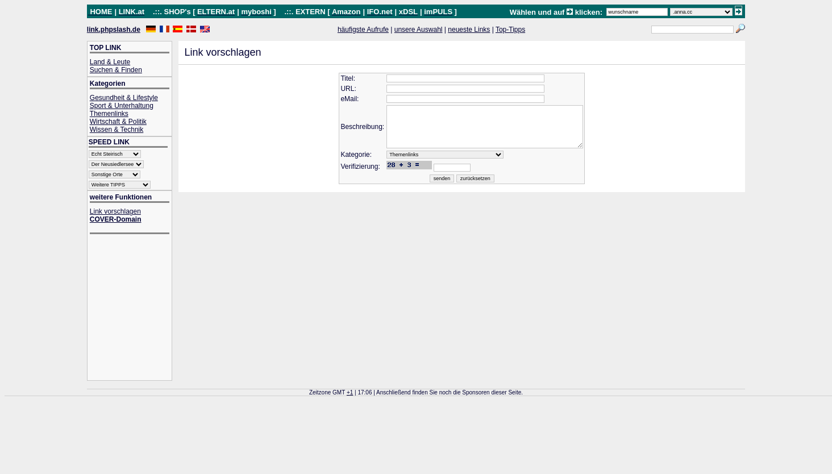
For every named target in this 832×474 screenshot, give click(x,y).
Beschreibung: (353, 131)
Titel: (338, 78)
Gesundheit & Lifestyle (124, 98)
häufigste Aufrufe (363, 30)
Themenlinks (109, 114)
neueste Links (469, 30)
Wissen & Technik (116, 130)
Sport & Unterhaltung (121, 106)
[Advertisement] (135, 308)
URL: (338, 89)
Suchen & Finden (116, 70)
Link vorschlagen (115, 211)
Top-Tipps (510, 30)
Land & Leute (110, 62)
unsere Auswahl (418, 30)
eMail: (340, 99)
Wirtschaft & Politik (118, 122)
